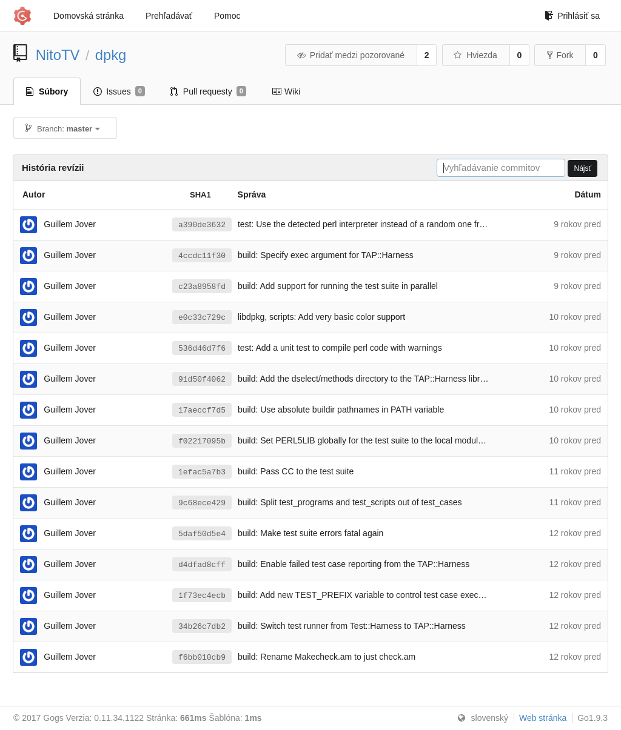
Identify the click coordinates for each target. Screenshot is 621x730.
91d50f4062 (202, 379)
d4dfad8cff (202, 564)
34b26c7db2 (202, 626)
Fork (560, 55)
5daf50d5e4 (202, 533)
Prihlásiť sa (572, 16)
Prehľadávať (169, 16)
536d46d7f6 (202, 348)
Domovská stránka (88, 16)
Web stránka (542, 718)
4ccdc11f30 (202, 255)
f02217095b (202, 441)
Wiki (286, 91)
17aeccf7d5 (202, 410)
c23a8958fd (202, 286)
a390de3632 (202, 224)
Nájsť (582, 168)
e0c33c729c (202, 317)
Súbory (47, 91)
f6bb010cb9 (202, 657)
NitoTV (58, 55)
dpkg (111, 55)
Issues (119, 91)
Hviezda (475, 55)
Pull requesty (208, 91)
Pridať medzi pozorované (350, 55)
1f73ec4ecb (202, 595)
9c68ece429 (202, 502)
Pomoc (227, 16)
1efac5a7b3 (202, 471)
